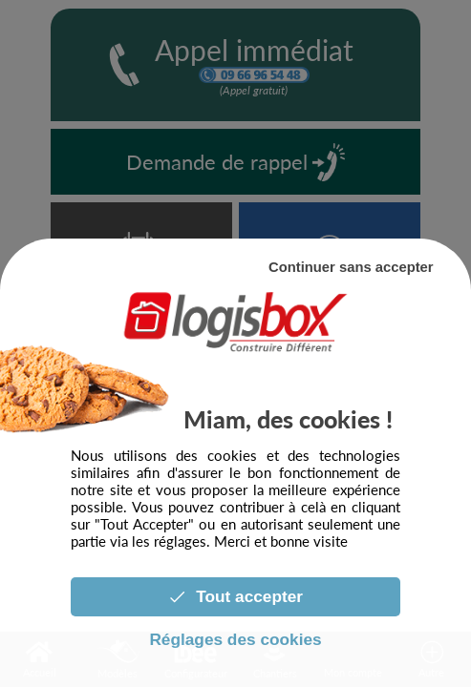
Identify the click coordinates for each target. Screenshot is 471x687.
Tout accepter (235, 596)
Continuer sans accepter (351, 267)
